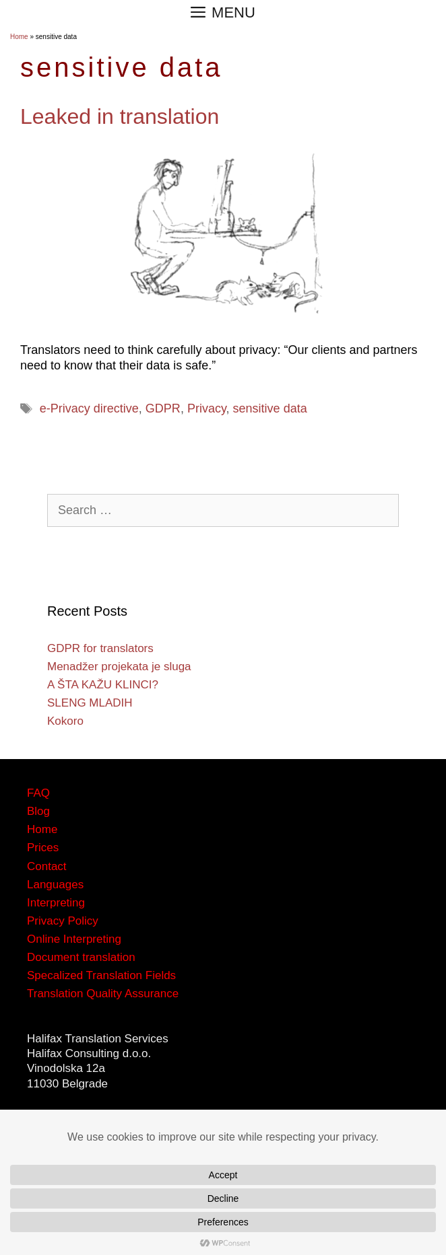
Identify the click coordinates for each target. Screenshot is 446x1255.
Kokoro (65, 721)
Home (19, 36)
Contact (47, 866)
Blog (38, 811)
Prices (43, 847)
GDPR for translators (100, 648)
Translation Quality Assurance (103, 993)
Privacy (206, 408)
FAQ (38, 793)
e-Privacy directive (89, 408)
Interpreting (56, 902)
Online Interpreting (74, 939)
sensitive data (270, 408)
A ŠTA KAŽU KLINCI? (102, 684)
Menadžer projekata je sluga (119, 666)
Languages (55, 884)
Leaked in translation (119, 116)
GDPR (163, 408)
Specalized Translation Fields (101, 975)
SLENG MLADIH (90, 702)
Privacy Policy (62, 921)
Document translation (81, 957)
